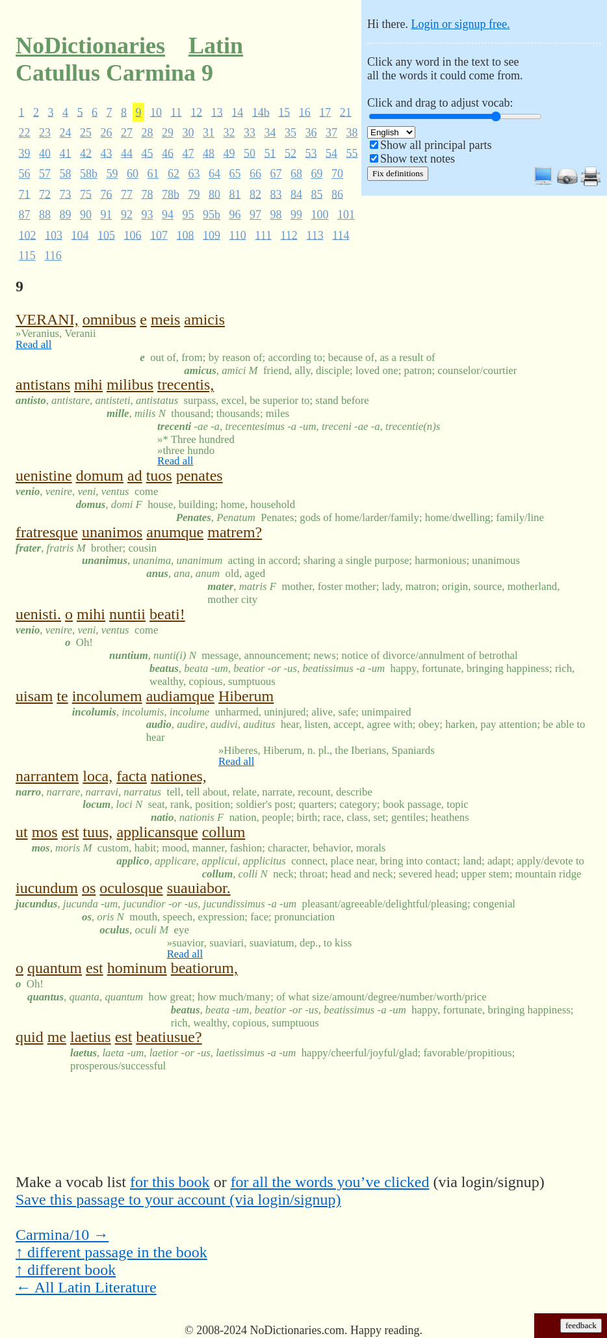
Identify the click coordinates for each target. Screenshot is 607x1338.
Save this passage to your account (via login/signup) (178, 1199)
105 (106, 234)
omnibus (109, 319)
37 (331, 132)
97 (255, 214)
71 (25, 193)
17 (325, 111)
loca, (97, 776)
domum (99, 475)
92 (127, 214)
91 (106, 214)
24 (65, 132)
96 (235, 214)
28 (147, 132)
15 (284, 111)
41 (65, 152)
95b (211, 214)
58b (88, 173)
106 (133, 234)
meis (165, 319)
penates (199, 475)
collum (224, 831)
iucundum (47, 887)
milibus (130, 384)
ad (134, 475)
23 (45, 132)
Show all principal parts (435, 145)
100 (320, 214)
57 (45, 173)
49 (229, 152)
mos (45, 831)
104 (80, 234)
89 (65, 214)
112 (289, 234)
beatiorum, (204, 967)
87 (25, 214)
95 (188, 214)
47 (188, 152)
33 (249, 132)
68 (296, 173)
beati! (167, 614)
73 (65, 193)
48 (208, 152)
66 (255, 173)
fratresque (47, 532)
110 (237, 234)
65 (235, 173)
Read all (33, 344)
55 (352, 152)
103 (53, 234)
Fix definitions (397, 173)
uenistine (44, 475)
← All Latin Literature (86, 1287)
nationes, (179, 776)
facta (131, 776)
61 (153, 173)
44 (127, 152)
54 (331, 152)
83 (276, 193)
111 (263, 234)
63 (194, 173)
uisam (34, 696)
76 (106, 193)
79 (194, 193)
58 (65, 173)
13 (217, 111)
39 (25, 152)
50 (249, 152)
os (89, 887)
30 (188, 132)
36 (311, 132)
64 (214, 173)
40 (45, 152)
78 (147, 193)
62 (173, 173)
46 (168, 152)
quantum (54, 967)
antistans (43, 384)
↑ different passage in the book (111, 1252)
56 (25, 173)
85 (317, 193)
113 (314, 234)
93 (147, 214)
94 (168, 214)
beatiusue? (168, 1036)
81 (235, 193)
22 (25, 132)
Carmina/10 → (62, 1234)
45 (147, 152)
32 (229, 132)
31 (208, 132)
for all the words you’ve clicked (330, 1181)
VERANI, (47, 319)
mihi (88, 384)
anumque (174, 532)
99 (296, 214)
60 (132, 173)
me (56, 1036)
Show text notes (417, 158)
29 (168, 132)
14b (261, 111)
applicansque (157, 831)
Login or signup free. (460, 24)
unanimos (112, 532)
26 (106, 132)
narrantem (47, 776)
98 (276, 214)
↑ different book (66, 1269)
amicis (204, 319)
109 (211, 234)
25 (86, 132)
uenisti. (38, 614)
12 (196, 111)
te (62, 696)
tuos (159, 475)
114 (340, 234)
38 (352, 132)
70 (337, 173)
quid (30, 1036)
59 (112, 173)
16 (305, 111)
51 (270, 152)
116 (52, 255)
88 (45, 214)
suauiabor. (199, 887)
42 (86, 152)
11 (176, 111)
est (70, 831)
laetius (90, 1036)
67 (276, 173)
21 (346, 111)
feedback (581, 1325)
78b (170, 193)
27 (127, 132)
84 (296, 193)
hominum (137, 967)
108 (185, 234)
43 (106, 152)
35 (290, 132)
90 (86, 214)
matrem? (234, 532)
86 (337, 193)
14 (237, 111)
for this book (170, 1181)
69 (317, 173)
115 (27, 255)
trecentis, (185, 384)
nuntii (127, 614)
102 (27, 234)
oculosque (130, 887)
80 (214, 193)
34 (270, 132)
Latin (215, 46)
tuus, (97, 831)
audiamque (180, 696)
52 (290, 152)
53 (311, 152)
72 (45, 193)
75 (86, 193)
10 (156, 111)
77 (127, 193)
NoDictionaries (90, 46)
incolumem (107, 696)
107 (159, 234)
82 (255, 193)
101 (346, 214)
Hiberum (246, 696)
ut (22, 831)
